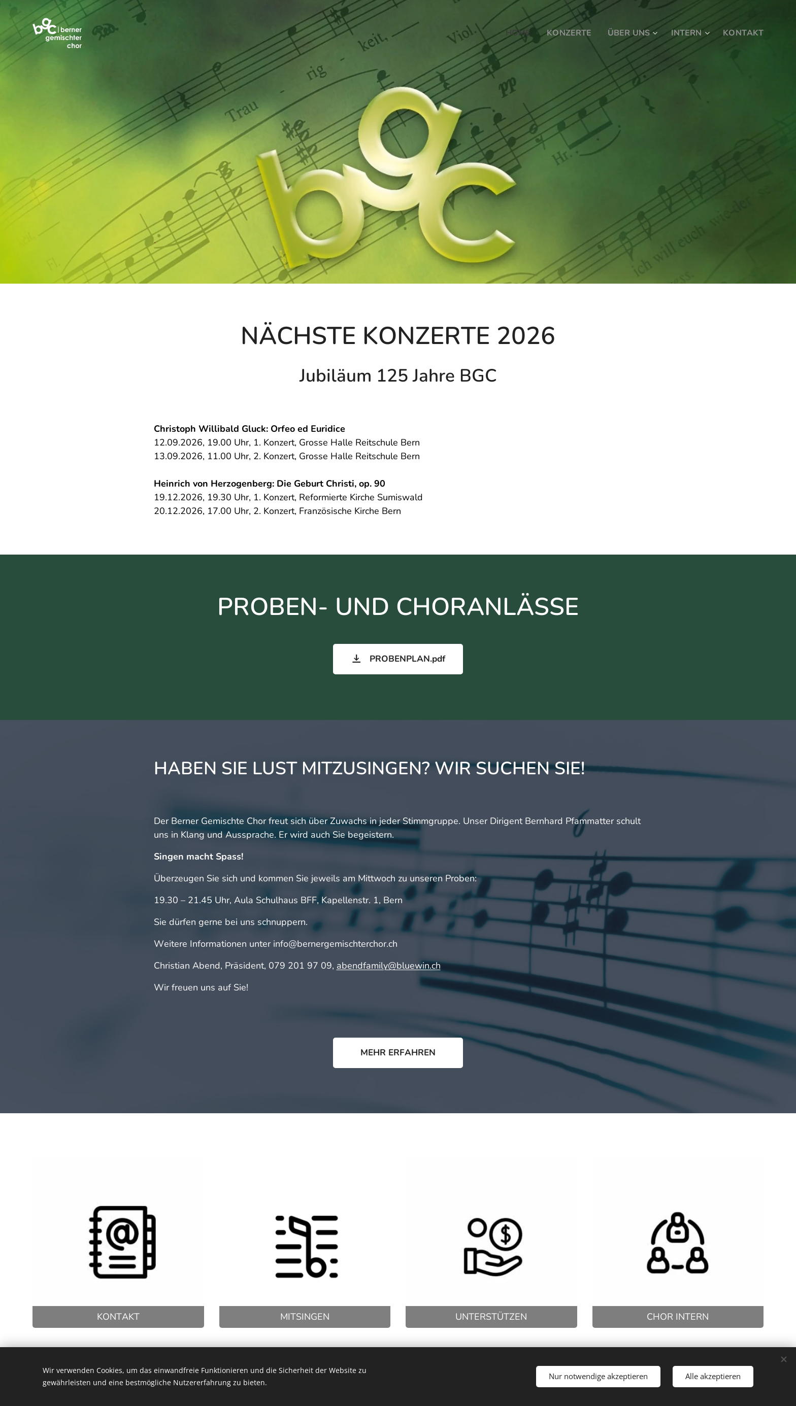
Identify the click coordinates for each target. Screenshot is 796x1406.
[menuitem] (509, 33)
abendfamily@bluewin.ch (389, 965)
